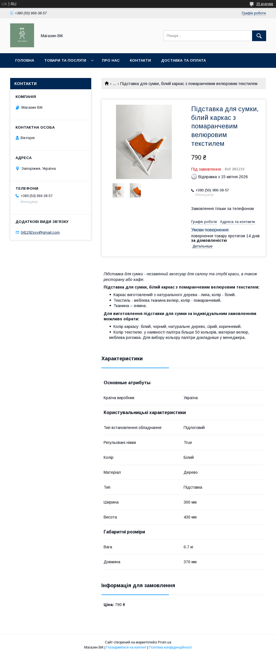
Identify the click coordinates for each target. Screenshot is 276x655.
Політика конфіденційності (170, 647)
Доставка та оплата (183, 60)
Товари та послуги (65, 60)
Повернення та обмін (39, 75)
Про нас (111, 60)
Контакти (140, 60)
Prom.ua (164, 642)
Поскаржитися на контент (126, 647)
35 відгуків (264, 4)
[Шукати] (259, 35)
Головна (24, 60)
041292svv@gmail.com (40, 232)
